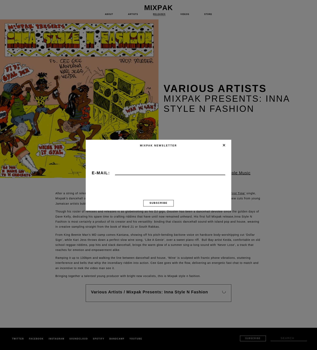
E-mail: (101, 173)
